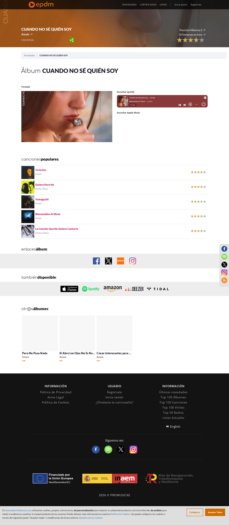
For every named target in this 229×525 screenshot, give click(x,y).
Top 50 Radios (173, 413)
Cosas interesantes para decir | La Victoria (124, 353)
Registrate (114, 392)
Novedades (29, 55)
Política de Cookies (55, 402)
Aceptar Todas (215, 512)
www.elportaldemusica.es (18, 510)
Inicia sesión (181, 4)
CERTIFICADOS (148, 4)
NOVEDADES (129, 4)
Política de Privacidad (56, 392)
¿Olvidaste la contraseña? (114, 402)
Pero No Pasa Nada (34, 353)
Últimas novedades (173, 392)
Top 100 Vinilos (173, 407)
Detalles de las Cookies (91, 517)
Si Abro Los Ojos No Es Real (77, 353)
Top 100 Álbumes (173, 397)
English (175, 427)
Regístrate (196, 4)
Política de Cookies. (120, 514)
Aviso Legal (56, 397)
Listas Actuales (173, 418)
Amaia (25, 34)
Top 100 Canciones (173, 402)
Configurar (195, 512)
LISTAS (163, 4)
